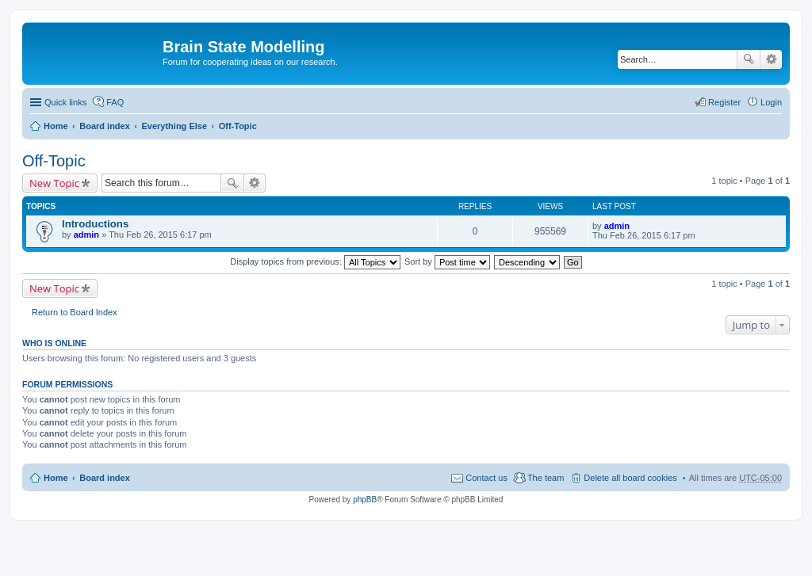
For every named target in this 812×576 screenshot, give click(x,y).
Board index (104, 126)
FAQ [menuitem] (115, 102)
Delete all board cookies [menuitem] (630, 478)
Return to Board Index (74, 312)
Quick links (65, 102)
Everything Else (174, 126)
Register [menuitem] (724, 102)
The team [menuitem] (545, 478)
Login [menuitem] (771, 102)
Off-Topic (238, 126)
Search (748, 59)
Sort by (447, 261)
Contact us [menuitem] (486, 478)
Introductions (95, 224)
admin (86, 234)
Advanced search (771, 59)
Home (56, 126)
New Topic (54, 183)
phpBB (365, 499)
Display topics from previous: (315, 261)
